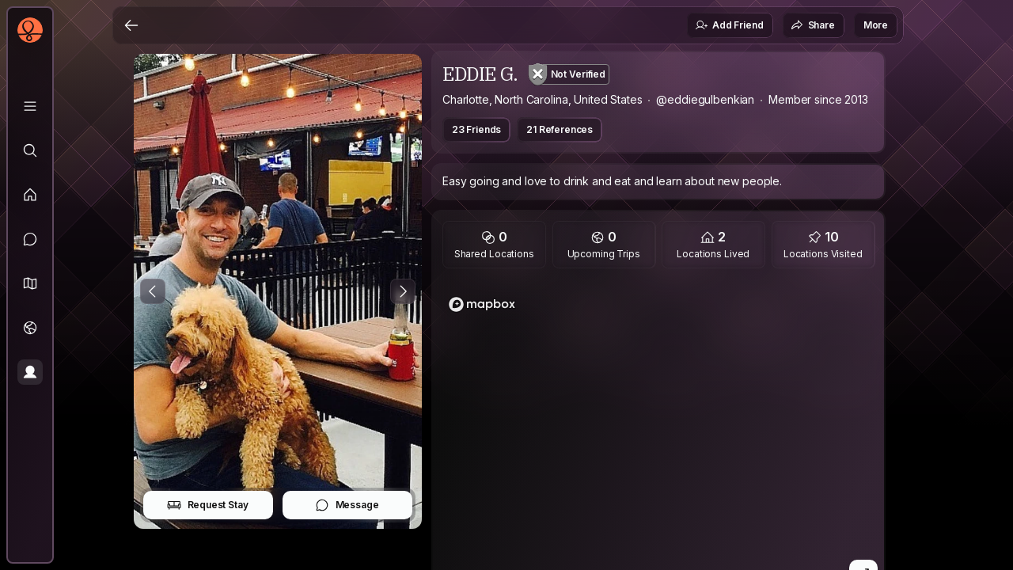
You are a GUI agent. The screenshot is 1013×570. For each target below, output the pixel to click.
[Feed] (30, 194)
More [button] (875, 25)
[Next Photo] (402, 291)
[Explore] (30, 150)
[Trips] (30, 327)
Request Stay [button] (208, 505)
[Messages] (30, 239)
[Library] (30, 106)
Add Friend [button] (729, 25)
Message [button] (347, 505)
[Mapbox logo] (482, 304)
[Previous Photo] (152, 291)
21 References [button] (559, 129)
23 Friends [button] (476, 129)
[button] (30, 283)
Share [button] (813, 25)
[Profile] (30, 372)
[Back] (131, 25)
